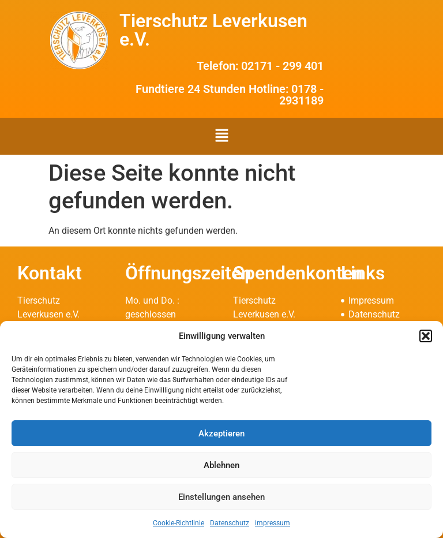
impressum (272, 523)
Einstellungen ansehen (221, 497)
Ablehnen (221, 465)
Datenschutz (229, 523)
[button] (425, 336)
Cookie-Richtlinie (178, 523)
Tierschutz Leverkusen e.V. (213, 30)
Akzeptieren (221, 433)
